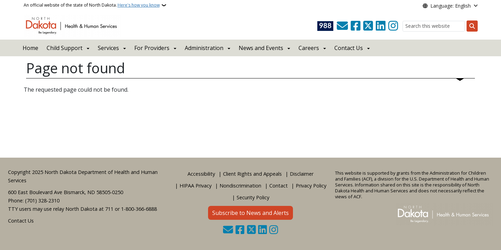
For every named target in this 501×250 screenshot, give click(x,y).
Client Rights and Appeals (252, 173)
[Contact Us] (342, 26)
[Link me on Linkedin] (380, 26)
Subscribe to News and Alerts (250, 213)
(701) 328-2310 (42, 200)
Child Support (64, 48)
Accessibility (201, 173)
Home (30, 48)
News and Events (261, 48)
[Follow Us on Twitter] (368, 26)
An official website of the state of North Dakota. (92, 5)
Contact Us (21, 220)
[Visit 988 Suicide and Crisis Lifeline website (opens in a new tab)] (325, 26)
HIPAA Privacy (196, 185)
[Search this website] (434, 26)
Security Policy (253, 197)
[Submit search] (472, 26)
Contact (278, 185)
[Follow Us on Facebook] (355, 26)
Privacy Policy (311, 185)
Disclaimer (301, 173)
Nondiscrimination (240, 185)
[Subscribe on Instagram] (393, 26)
